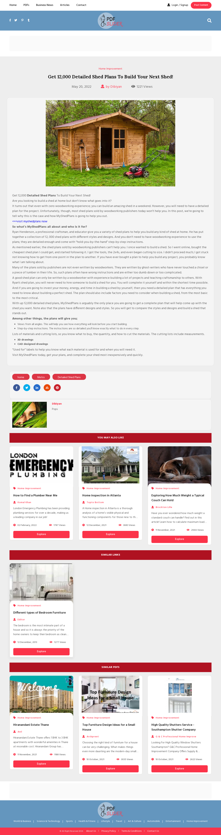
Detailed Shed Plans (69, 377)
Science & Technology (48, 821)
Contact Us (153, 831)
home (21, 377)
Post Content (201, 5)
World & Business (22, 821)
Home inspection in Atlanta (101, 495)
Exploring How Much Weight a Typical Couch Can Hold (177, 498)
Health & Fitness (87, 821)
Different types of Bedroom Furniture (39, 612)
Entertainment (173, 821)
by (111, 87)
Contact (81, 5)
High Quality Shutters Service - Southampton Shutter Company (173, 727)
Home (13, 5)
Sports (69, 821)
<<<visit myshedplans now (29, 221)
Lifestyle (105, 821)
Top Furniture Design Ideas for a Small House (108, 727)
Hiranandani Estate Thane (31, 724)
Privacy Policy (109, 831)
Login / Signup (177, 5)
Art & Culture (134, 821)
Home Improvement (110, 69)
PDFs (26, 5)
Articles (64, 5)
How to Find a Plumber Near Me (35, 495)
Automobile (153, 821)
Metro (41, 377)
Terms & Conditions (132, 831)
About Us (91, 831)
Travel (119, 821)
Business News (44, 5)
